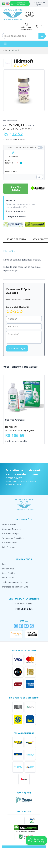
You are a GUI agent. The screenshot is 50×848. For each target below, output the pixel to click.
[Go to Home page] (12, 14)
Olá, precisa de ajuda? (39, 3)
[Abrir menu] (5, 44)
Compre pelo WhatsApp (18, 3)
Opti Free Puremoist (15, 420)
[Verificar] (38, 188)
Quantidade (11, 171)
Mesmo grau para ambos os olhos (25, 147)
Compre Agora (16, 188)
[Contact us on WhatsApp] (36, 840)
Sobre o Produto (16, 239)
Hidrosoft (15, 50)
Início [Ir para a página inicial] (5, 50)
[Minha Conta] (36, 26)
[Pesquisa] (42, 36)
